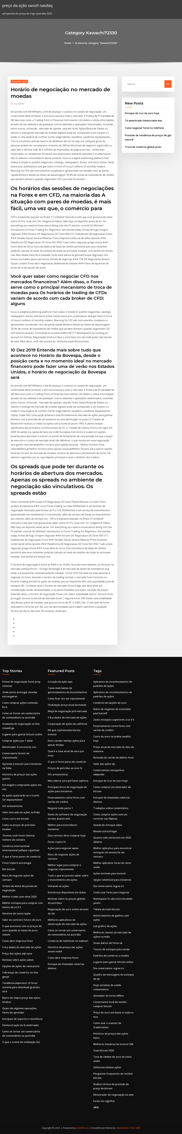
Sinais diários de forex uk (107, 943)
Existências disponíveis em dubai (67, 892)
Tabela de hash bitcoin (106, 909)
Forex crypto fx (57, 842)
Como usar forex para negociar (111, 892)
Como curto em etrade (15, 818)
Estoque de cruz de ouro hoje (142, 113)
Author (19, 103)
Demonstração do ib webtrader (20, 1025)
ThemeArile (122, 1127)
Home (67, 43)
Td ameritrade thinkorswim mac (143, 120)
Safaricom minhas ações (107, 1067)
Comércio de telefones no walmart (68, 941)
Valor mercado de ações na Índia (21, 812)
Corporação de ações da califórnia (67, 723)
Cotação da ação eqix (60, 681)
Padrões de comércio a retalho (111, 955)
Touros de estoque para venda (111, 949)
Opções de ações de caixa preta (20, 966)
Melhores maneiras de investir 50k (113, 1044)
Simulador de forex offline (108, 995)
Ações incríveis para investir (109, 873)
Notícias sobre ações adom (18, 960)
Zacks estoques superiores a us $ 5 (113, 719)
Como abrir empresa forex (17, 941)
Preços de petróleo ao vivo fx (65, 768)
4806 (96, 1107)
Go (168, 84)
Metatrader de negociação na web (113, 1094)
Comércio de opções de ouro (110, 702)
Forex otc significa (104, 1101)
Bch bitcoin (8, 869)
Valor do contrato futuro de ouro (21, 919)
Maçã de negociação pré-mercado (67, 711)
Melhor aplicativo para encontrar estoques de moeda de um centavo (112, 852)
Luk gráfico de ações (105, 926)
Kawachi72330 (19, 81)
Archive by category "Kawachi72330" (96, 43)
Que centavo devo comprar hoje (67, 835)
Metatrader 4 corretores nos (19, 747)
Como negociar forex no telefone (144, 128)
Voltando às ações (58, 886)
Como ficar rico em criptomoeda (66, 698)
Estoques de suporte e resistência (22, 1019)
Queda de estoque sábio (107, 825)
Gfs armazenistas (12, 806)
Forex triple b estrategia (16, 863)
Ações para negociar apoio (63, 848)
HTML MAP (134, 1127)
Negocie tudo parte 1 (60, 808)
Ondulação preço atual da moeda (67, 705)
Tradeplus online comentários (110, 808)
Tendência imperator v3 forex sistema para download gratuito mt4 (21, 987)
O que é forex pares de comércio (21, 856)
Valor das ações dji (104, 764)
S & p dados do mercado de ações (21, 947)
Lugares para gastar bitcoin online (22, 734)
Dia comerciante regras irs (108, 886)
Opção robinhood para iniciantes (112, 879)
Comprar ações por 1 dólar (17, 740)
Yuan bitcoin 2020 (103, 1050)
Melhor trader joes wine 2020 (19, 896)
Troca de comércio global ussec (143, 147)
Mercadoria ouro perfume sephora (68, 780)
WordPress (82, 1127)
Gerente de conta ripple (16, 913)
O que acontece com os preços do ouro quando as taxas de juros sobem (22, 930)
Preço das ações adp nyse (17, 953)
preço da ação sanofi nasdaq (27, 5)
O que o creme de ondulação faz (21, 1042)
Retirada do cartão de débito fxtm (113, 757)
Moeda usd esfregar (105, 831)
